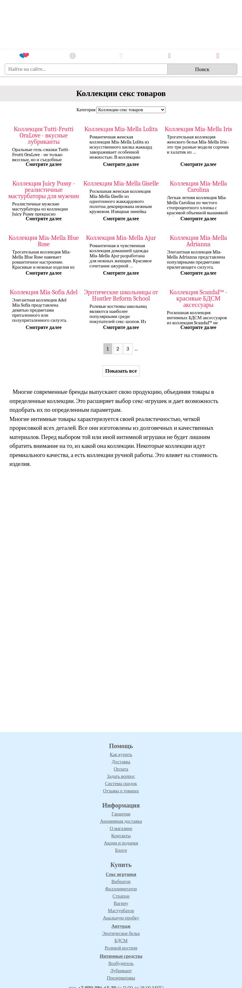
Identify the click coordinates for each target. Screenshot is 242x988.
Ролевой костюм (121, 948)
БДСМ (121, 940)
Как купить (121, 754)
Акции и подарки (121, 843)
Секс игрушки (121, 874)
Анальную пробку (121, 918)
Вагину (121, 903)
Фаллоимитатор (121, 889)
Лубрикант (121, 970)
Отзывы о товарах (121, 791)
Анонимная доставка (121, 821)
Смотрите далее (43, 164)
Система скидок (121, 783)
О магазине (121, 828)
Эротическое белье (121, 933)
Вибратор (121, 881)
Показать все (121, 371)
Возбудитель (121, 963)
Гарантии (121, 814)
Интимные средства (121, 956)
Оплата (121, 769)
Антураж (121, 926)
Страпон (121, 896)
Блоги (121, 850)
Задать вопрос (121, 776)
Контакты (121, 836)
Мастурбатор (121, 910)
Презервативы (121, 978)
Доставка (121, 762)
